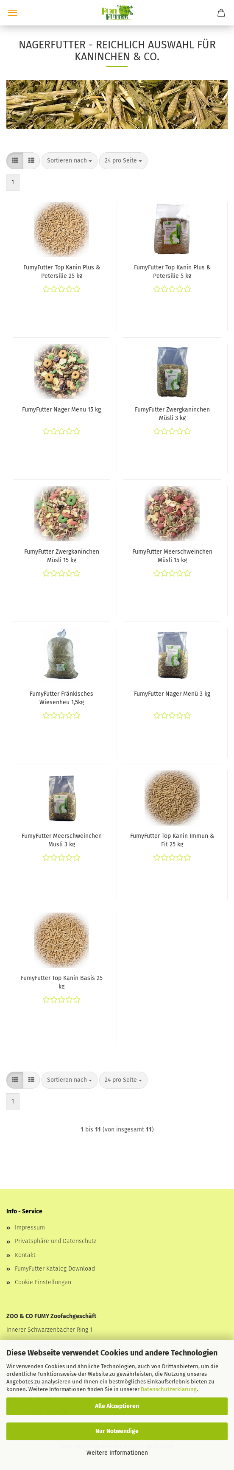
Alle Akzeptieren (117, 1406)
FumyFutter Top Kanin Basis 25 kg (62, 981)
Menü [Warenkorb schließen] (12, 12)
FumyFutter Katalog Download (55, 1268)
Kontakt (25, 1255)
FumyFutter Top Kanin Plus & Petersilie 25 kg (61, 271)
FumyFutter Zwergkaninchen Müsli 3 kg (172, 413)
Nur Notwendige (117, 1431)
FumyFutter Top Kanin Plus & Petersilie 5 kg (172, 271)
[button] (14, 160)
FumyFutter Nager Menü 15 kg (61, 409)
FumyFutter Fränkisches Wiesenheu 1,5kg (61, 697)
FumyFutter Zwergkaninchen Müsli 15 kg (61, 555)
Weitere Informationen (117, 1452)
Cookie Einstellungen (43, 1282)
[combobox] (70, 160)
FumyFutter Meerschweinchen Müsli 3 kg (62, 839)
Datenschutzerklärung (169, 1389)
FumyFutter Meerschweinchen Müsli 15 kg (172, 555)
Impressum (30, 1227)
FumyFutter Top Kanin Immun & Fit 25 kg (172, 839)
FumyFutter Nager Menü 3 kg (172, 693)
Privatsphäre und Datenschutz (55, 1241)
